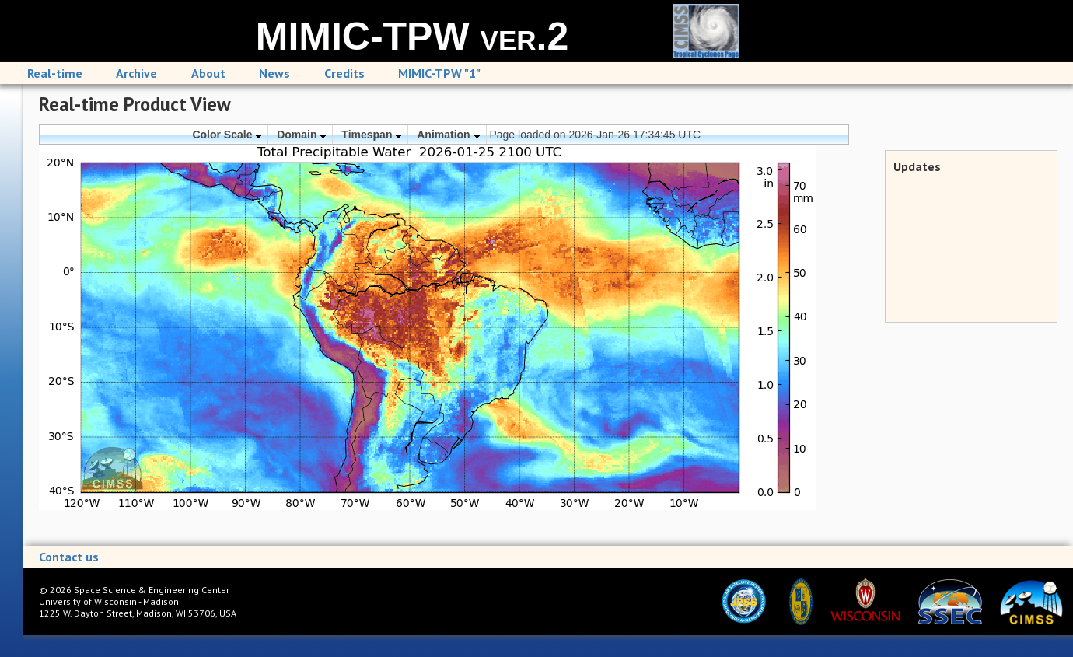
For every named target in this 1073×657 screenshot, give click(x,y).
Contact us (69, 556)
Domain (302, 134)
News (274, 73)
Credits (344, 73)
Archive (136, 73)
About (208, 73)
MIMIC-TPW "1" (439, 73)
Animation (448, 134)
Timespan (371, 134)
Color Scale (227, 134)
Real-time (54, 73)
